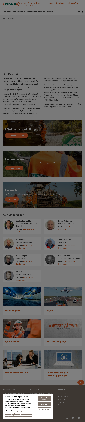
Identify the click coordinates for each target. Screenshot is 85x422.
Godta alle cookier (44, 398)
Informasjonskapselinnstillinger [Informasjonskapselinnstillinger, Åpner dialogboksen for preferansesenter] (44, 410)
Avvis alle (44, 404)
